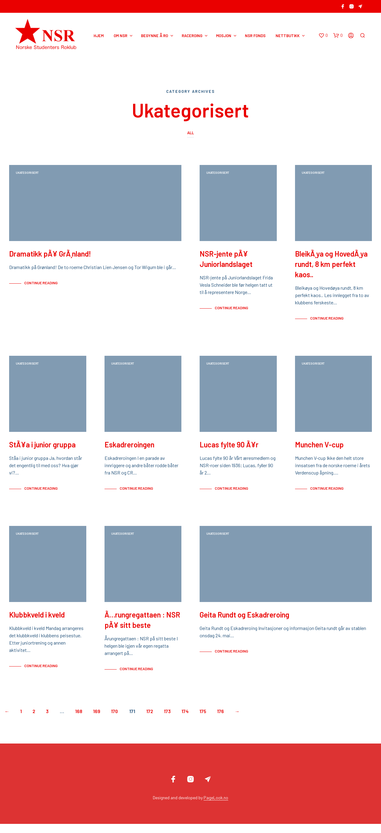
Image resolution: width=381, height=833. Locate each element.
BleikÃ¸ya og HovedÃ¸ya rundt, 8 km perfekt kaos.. (331, 267)
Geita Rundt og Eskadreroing (244, 623)
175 (202, 720)
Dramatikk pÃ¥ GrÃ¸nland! (50, 256)
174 (185, 720)
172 (149, 720)
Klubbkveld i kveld (37, 623)
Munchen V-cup (319, 450)
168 (78, 720)
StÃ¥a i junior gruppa (42, 450)
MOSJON (223, 35)
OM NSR (120, 35)
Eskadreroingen (129, 450)
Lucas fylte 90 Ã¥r (229, 450)
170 (114, 720)
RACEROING (192, 35)
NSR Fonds (255, 35)
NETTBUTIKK (288, 35)
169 (96, 720)
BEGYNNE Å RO (154, 35)
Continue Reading (41, 286)
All (190, 132)
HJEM (99, 35)
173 (167, 720)
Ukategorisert (27, 172)
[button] (323, 36)
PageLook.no (216, 806)
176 (220, 720)
